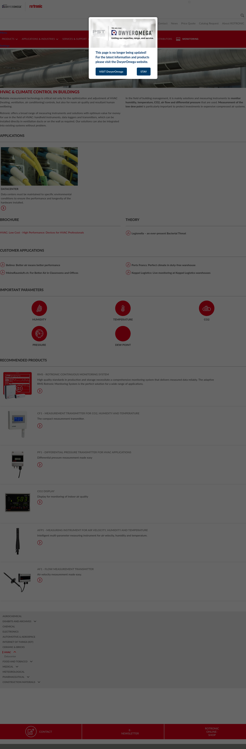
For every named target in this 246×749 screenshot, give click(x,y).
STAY (143, 71)
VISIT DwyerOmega (111, 71)
